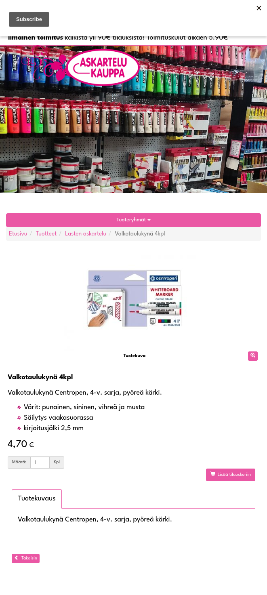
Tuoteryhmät (133, 220)
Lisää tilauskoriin (230, 474)
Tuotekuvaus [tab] (36, 498)
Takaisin (25, 558)
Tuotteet (46, 234)
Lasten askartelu (85, 234)
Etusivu (18, 234)
